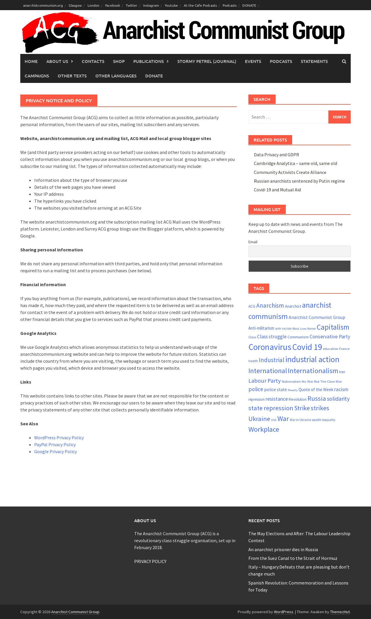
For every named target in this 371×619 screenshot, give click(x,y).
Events (253, 61)
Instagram (151, 5)
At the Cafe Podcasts (200, 5)
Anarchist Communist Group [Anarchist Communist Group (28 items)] (317, 317)
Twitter (131, 5)
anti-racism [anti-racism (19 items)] (283, 328)
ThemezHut (340, 611)
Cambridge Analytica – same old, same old (295, 163)
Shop (119, 61)
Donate (154, 76)
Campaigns (37, 76)
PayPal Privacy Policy (55, 444)
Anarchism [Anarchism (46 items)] (270, 305)
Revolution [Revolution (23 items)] (298, 399)
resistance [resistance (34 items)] (276, 398)
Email (252, 241)
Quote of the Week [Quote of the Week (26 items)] (316, 389)
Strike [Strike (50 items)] (302, 408)
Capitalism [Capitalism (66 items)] (333, 327)
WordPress (283, 611)
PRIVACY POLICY (150, 561)
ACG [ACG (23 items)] (251, 306)
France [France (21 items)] (344, 348)
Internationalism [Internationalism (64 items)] (313, 370)
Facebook (112, 5)
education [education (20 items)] (330, 348)
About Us (57, 61)
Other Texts (72, 76)
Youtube (171, 5)
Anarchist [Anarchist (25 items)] (293, 306)
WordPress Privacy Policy (59, 437)
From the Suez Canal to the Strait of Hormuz (292, 558)
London (93, 5)
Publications (148, 61)
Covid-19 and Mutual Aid (277, 190)
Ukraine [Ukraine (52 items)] (259, 419)
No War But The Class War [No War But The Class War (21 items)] (322, 381)
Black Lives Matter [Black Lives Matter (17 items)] (304, 329)
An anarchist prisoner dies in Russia (283, 549)
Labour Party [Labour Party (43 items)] (264, 380)
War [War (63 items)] (283, 418)
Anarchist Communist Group (75, 611)
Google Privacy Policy (55, 451)
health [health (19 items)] (253, 361)
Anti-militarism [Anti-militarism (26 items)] (261, 328)
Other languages (116, 76)
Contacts (93, 61)
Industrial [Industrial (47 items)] (271, 360)
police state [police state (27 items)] (275, 389)
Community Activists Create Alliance (290, 172)
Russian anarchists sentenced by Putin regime (299, 181)
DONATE (249, 5)
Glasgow (75, 5)
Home (31, 61)
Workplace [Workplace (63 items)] (263, 429)
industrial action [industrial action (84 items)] (312, 359)
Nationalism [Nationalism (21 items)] (291, 381)
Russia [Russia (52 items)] (317, 398)
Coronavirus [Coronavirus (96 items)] (269, 347)
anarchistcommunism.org (43, 5)
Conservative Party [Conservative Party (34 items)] (330, 336)
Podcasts (230, 5)
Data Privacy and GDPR (276, 154)
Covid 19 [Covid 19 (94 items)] (307, 347)
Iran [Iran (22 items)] (342, 371)
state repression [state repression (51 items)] (270, 408)
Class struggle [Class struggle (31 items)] (272, 336)
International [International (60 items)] (267, 370)
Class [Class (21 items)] (252, 337)
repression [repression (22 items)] (256, 399)
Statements (314, 61)
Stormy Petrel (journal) (206, 61)
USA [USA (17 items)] (274, 420)
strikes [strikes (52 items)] (320, 408)
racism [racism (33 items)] (341, 389)
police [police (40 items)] (255, 389)
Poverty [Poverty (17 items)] (293, 390)
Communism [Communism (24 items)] (298, 337)
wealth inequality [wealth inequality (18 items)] (323, 420)
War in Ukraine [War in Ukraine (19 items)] (300, 420)
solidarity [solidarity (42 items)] (338, 398)
